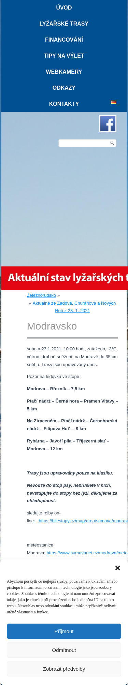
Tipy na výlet (64, 56)
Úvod (64, 8)
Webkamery (64, 72)
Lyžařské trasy (64, 24)
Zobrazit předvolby (64, 669)
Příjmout (64, 631)
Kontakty (64, 104)
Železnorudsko (41, 295)
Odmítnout (64, 650)
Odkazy (64, 88)
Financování (64, 40)
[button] (117, 568)
